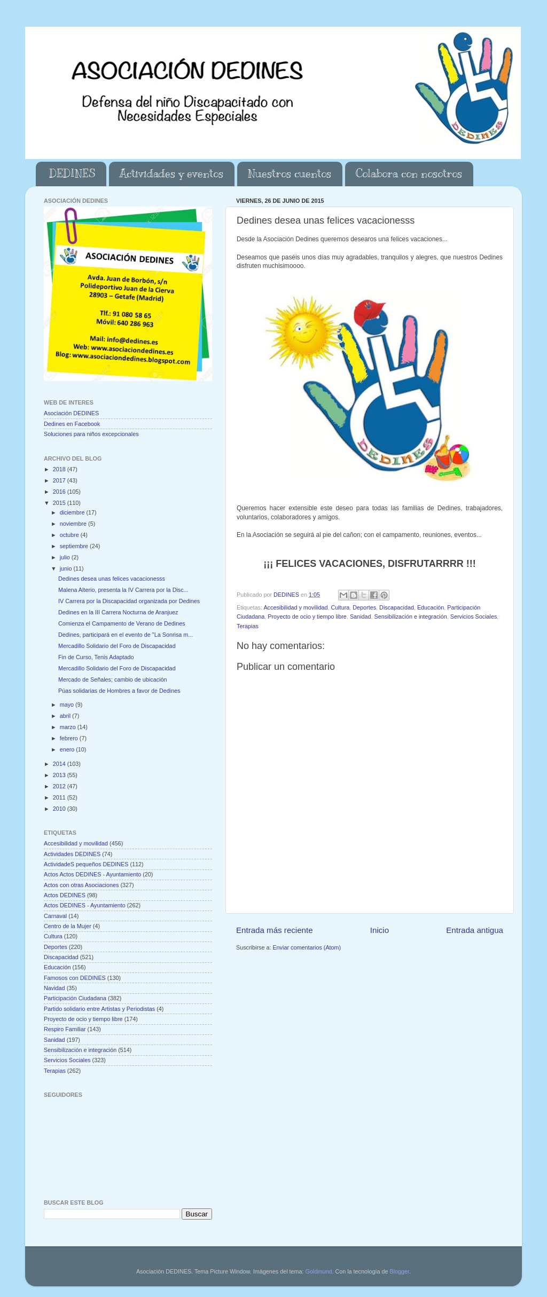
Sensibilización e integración (410, 616)
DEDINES (72, 173)
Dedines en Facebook (72, 424)
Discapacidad (396, 607)
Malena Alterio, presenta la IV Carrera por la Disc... (123, 590)
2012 (60, 786)
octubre (70, 535)
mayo (67, 704)
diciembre (73, 512)
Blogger (399, 1271)
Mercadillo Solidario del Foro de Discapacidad (117, 646)
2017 (60, 480)
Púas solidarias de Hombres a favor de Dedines (119, 690)
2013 (60, 775)
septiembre (75, 546)
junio (67, 568)
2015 (60, 503)
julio (66, 557)
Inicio (379, 930)
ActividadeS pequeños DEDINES (86, 864)
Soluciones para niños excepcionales (91, 434)
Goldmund (319, 1271)
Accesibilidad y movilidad (295, 607)
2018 (60, 469)
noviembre (74, 523)
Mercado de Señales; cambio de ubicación (112, 679)
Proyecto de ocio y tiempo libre (307, 616)
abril (66, 716)
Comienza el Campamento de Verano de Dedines (121, 623)
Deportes (364, 607)
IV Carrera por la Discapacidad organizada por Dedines (129, 601)
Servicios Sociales (473, 616)
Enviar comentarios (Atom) (306, 947)
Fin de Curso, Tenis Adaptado (96, 657)
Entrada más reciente (274, 930)
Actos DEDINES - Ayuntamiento (85, 905)
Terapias (248, 626)
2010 (60, 808)
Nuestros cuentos (289, 173)
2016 (60, 491)
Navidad (54, 988)
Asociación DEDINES (71, 413)
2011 (60, 797)
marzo (68, 727)
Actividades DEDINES (72, 854)
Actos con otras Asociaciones (81, 885)
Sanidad (360, 616)
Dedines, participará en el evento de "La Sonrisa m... (125, 634)
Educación (430, 607)
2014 (60, 764)
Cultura (340, 607)
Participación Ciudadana (75, 998)
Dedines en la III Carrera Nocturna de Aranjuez (118, 612)
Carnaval (55, 916)
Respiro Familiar (65, 1029)
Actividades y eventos (171, 173)
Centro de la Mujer (67, 926)
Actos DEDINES (64, 895)
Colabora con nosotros (409, 173)
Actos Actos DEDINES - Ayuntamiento (92, 874)
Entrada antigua (474, 930)
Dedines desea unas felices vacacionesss (111, 578)
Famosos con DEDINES (75, 978)
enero (68, 749)
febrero (70, 738)
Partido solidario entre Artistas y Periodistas (99, 1009)
